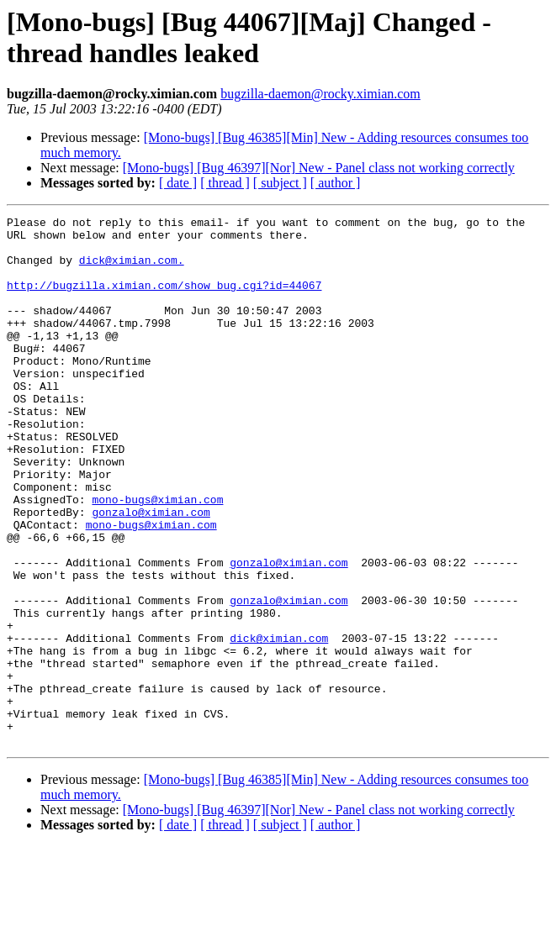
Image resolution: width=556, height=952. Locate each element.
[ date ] (178, 183)
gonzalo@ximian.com (150, 572)
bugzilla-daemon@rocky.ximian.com (320, 94)
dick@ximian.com (279, 723)
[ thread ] (225, 183)
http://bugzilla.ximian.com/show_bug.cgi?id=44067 (164, 300)
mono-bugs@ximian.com (157, 557)
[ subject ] (280, 183)
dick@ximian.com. (131, 269)
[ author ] (335, 183)
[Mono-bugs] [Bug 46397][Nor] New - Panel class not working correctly (319, 167)
